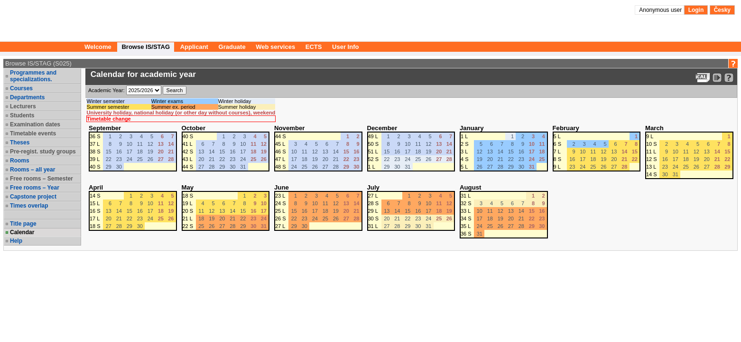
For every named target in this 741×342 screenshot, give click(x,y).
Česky (722, 10)
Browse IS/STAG (145, 46)
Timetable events (33, 133)
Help (16, 241)
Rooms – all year (32, 169)
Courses (21, 88)
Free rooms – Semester (41, 178)
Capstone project (33, 196)
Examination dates (35, 124)
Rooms (19, 160)
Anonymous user (661, 10)
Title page (23, 223)
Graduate (232, 46)
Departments (27, 97)
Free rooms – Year (34, 187)
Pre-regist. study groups (43, 151)
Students (22, 115)
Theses (19, 142)
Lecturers (23, 106)
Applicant (194, 46)
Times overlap (29, 205)
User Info (345, 46)
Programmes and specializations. (33, 76)
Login (696, 10)
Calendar (22, 232)
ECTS (314, 46)
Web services (275, 46)
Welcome (97, 46)
